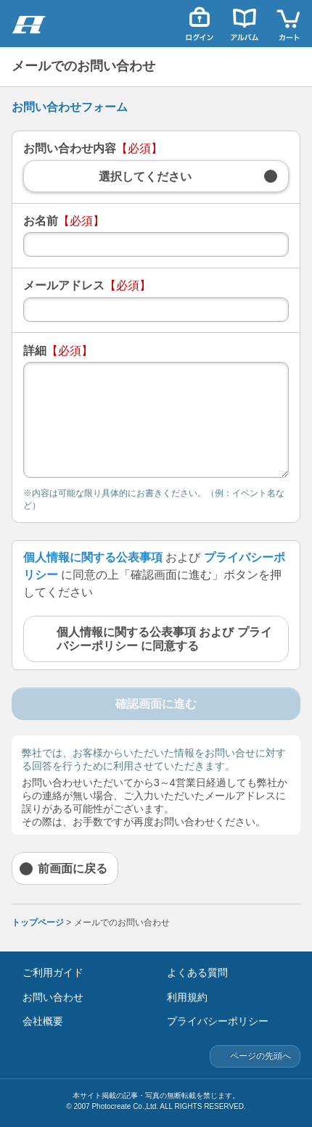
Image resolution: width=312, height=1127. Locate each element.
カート (289, 23)
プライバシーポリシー (217, 1021)
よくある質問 (197, 972)
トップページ (38, 922)
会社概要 (42, 1021)
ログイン (199, 23)
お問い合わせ (52, 997)
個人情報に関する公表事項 (93, 557)
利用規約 (187, 997)
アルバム (244, 23)
